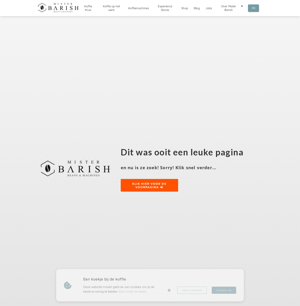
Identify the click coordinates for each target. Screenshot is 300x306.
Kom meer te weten (133, 291)
